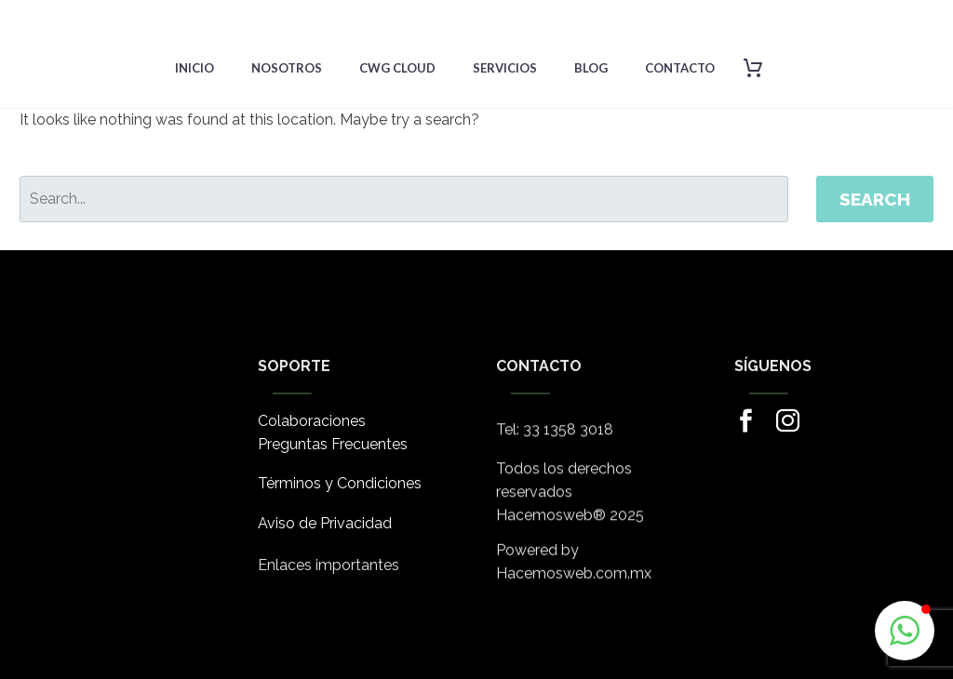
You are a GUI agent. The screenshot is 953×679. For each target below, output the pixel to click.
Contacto (680, 67)
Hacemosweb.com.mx (573, 580)
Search (874, 199)
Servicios (505, 67)
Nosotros (286, 67)
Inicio (194, 67)
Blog (591, 67)
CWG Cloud (397, 67)
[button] (904, 630)
